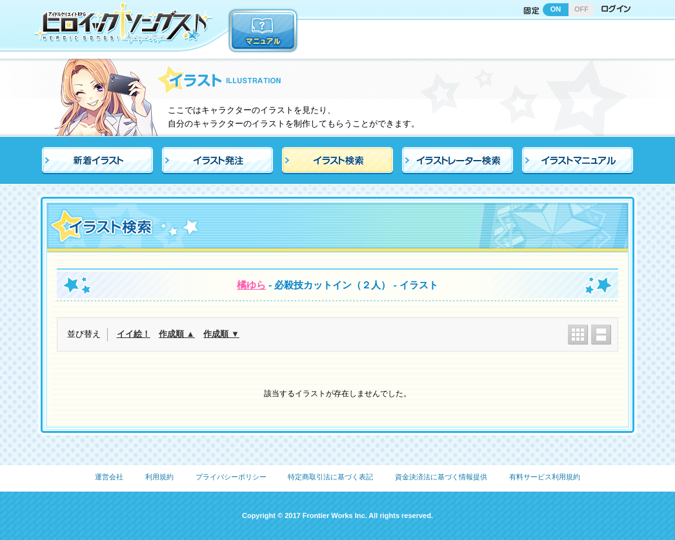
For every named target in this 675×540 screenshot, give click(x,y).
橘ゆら (251, 284)
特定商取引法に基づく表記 (330, 477)
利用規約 (159, 477)
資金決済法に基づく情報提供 (441, 477)
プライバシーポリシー (231, 477)
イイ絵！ (133, 334)
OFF (581, 9)
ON (555, 9)
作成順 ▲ (176, 334)
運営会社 (109, 477)
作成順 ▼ (221, 334)
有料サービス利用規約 (544, 477)
